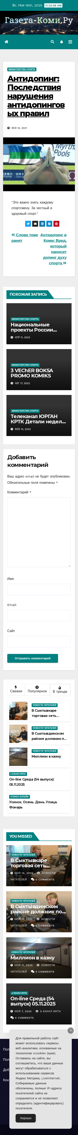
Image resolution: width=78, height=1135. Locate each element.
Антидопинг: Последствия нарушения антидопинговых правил (35, 96)
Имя (10, 579)
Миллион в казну (46, 756)
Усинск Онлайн (19, 797)
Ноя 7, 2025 (23, 1011)
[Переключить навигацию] (70, 42)
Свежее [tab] (15, 689)
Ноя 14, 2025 (24, 873)
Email (11, 605)
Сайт (11, 631)
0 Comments (45, 879)
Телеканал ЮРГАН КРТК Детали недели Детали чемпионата (38, 421)
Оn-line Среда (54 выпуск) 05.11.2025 (32, 1001)
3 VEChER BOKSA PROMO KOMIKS (32, 373)
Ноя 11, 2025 (24, 919)
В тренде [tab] (59, 690)
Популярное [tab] (37, 689)
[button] (52, 42)
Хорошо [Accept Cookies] (25, 1118)
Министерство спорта (22, 69)
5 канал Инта (18, 774)
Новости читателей (44, 705)
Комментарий (19, 492)
